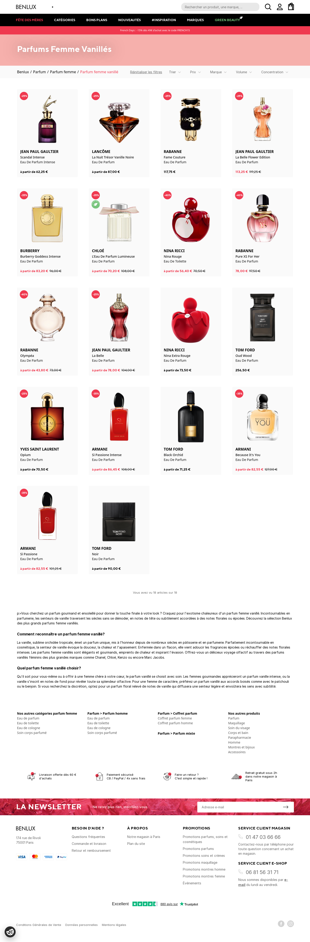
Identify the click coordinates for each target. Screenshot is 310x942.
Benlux (23, 71)
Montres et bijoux (241, 747)
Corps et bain (238, 732)
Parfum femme (63, 71)
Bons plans (96, 20)
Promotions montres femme (204, 876)
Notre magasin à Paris (143, 837)
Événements (192, 883)
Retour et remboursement (91, 850)
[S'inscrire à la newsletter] (286, 807)
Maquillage (236, 723)
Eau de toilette (28, 723)
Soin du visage (239, 728)
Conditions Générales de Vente (38, 925)
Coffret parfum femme (175, 718)
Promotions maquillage (200, 862)
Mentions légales (114, 925)
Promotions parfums (198, 849)
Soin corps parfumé (32, 732)
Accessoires (237, 752)
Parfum (39, 71)
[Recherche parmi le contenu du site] (220, 7)
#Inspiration (164, 20)
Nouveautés (129, 20)
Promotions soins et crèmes (204, 855)
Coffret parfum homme (175, 723)
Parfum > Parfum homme (107, 713)
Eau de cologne (28, 728)
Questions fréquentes (88, 837)
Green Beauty (227, 20)
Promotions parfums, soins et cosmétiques (205, 839)
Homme (234, 742)
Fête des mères (29, 20)
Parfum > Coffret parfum (177, 713)
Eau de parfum (28, 718)
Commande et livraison (89, 844)
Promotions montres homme (204, 869)
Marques (195, 20)
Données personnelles (81, 925)
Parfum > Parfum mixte (176, 733)
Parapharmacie (239, 737)
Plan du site (136, 844)
